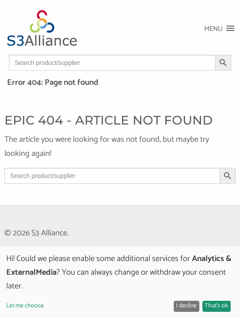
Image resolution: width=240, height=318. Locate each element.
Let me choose (25, 305)
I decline (186, 306)
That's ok (216, 306)
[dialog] (120, 282)
